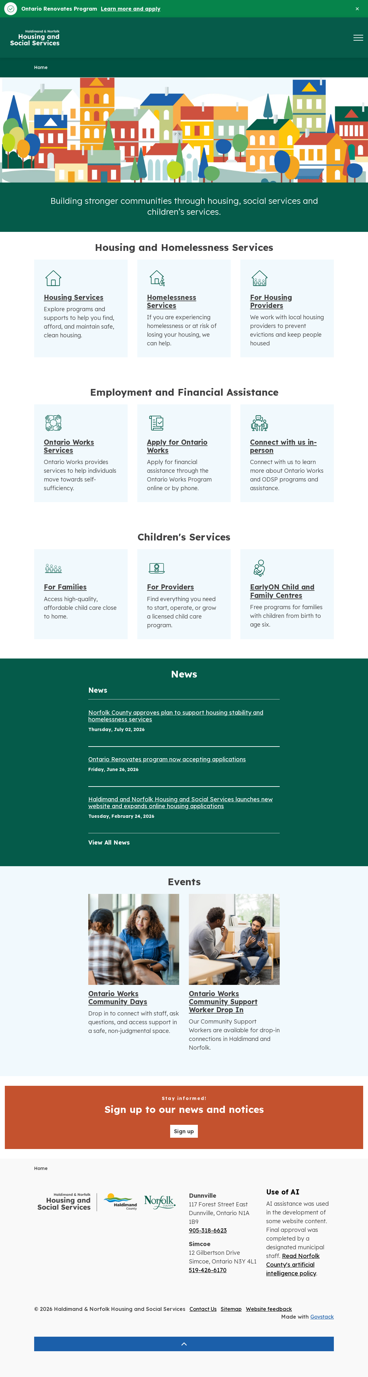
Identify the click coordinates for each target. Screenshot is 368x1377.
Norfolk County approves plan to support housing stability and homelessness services (175, 716)
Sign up (184, 1131)
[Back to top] (184, 1344)
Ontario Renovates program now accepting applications (167, 759)
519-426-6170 (208, 1270)
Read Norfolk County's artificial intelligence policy (293, 1264)
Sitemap (231, 1309)
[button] (106, 1202)
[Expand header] (358, 37)
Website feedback (269, 1309)
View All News (109, 842)
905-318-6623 (208, 1230)
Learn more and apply (130, 8)
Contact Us (203, 1309)
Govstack (322, 1316)
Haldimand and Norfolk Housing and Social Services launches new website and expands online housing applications (180, 803)
